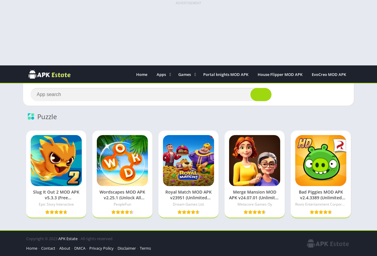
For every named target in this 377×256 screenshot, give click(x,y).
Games (184, 74)
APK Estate (68, 238)
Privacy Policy (101, 248)
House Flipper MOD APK (280, 74)
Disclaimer (127, 248)
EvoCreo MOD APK (329, 74)
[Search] (151, 94)
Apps (161, 74)
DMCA (79, 248)
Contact (48, 248)
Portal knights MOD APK (225, 74)
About (64, 248)
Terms (145, 248)
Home (141, 74)
